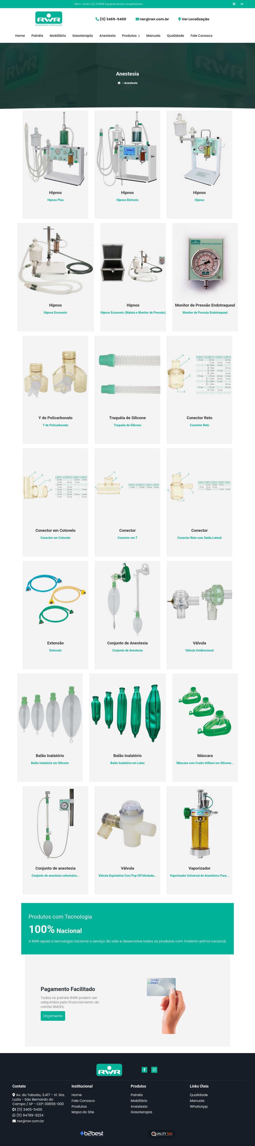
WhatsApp (199, 1106)
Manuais (153, 35)
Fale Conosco (201, 35)
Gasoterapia (82, 35)
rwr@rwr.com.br (154, 19)
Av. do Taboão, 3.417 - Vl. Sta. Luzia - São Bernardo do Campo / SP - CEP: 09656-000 (38, 1099)
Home (20, 35)
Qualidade (175, 35)
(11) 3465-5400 (113, 19)
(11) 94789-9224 (29, 1115)
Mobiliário (58, 35)
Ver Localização (195, 19)
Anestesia (107, 35)
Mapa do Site (83, 1112)
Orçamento (53, 1015)
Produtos (131, 35)
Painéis (37, 35)
